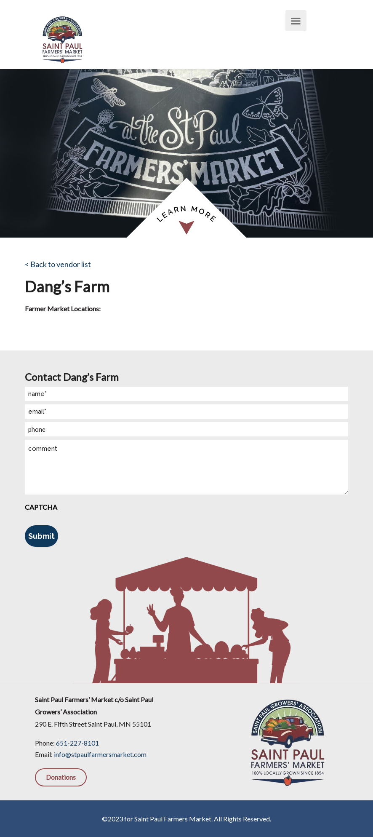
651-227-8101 (77, 743)
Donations (61, 777)
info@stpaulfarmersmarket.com (100, 754)
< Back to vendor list (58, 264)
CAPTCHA (41, 507)
